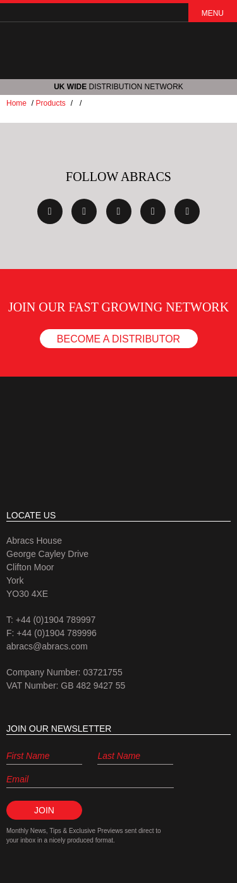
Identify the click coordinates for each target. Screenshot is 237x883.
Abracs (119, 436)
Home (16, 103)
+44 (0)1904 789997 (56, 620)
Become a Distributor (118, 339)
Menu (213, 13)
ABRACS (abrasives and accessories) (119, 50)
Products (50, 103)
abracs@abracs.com (47, 646)
